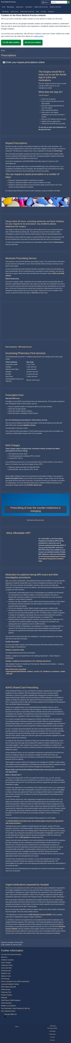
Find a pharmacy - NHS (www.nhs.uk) (18, 347)
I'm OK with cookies (11, 42)
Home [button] (3, 7)
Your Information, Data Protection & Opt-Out (15, 1008)
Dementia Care (6, 970)
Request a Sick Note (55, 7)
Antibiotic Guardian (7, 960)
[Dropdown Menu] (45, 2)
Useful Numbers (6, 1003)
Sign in (16, 1026)
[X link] (5, 1017)
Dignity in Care (6, 976)
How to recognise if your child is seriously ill (15, 981)
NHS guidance (25, 837)
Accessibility (52, 1031)
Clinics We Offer (6, 968)
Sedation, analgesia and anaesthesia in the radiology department (28, 661)
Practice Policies (6, 995)
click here (35, 292)
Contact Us (51, 11)
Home (3, 50)
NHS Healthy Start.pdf (8, 987)
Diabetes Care (6, 973)
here (49, 129)
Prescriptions (28, 7)
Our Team (43, 11)
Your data (52, 1037)
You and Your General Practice (11, 954)
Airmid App (58, 151)
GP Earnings (5, 978)
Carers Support (6, 962)
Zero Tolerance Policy (8, 1011)
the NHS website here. (34, 485)
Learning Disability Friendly (10, 984)
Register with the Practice (41, 7)
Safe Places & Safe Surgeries (10, 1000)
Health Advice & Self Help (27, 11)
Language (10, 7)
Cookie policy (52, 1034)
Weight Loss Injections (8, 1005)
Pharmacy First (6, 992)
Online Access (14, 11)
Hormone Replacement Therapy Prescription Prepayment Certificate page (51, 559)
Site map (52, 1040)
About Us (4, 957)
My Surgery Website (52, 1028)
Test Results (5, 11)
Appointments (19, 7)
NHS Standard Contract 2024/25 (40, 914)
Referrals (4, 997)
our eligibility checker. (28, 425)
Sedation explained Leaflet (14, 650)
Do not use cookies (33, 42)
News (37, 11)
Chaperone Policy (7, 965)
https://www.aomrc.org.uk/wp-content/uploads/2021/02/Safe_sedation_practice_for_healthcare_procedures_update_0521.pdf (35, 671)
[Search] (59, 2)
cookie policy (38, 36)
